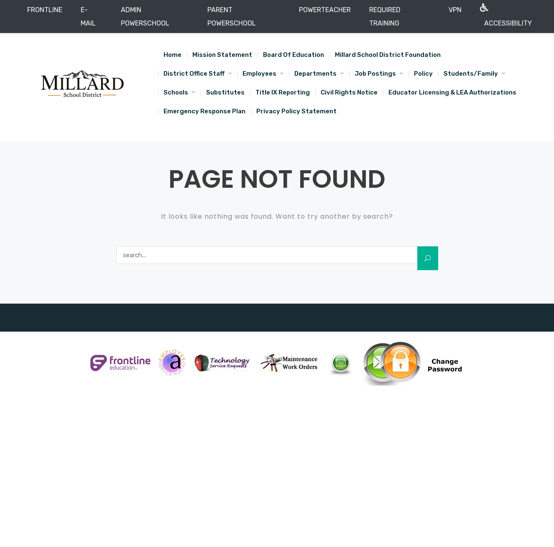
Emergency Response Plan (204, 111)
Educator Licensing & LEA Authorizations (452, 92)
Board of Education (293, 55)
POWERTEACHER (325, 10)
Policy (423, 73)
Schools (175, 92)
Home (172, 55)
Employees (259, 73)
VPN (455, 10)
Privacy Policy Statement (296, 111)
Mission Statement (222, 55)
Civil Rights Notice (349, 92)
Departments (315, 73)
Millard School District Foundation (388, 55)
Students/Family (471, 73)
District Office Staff (194, 73)
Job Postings (375, 73)
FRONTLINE (44, 10)
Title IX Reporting (282, 92)
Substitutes (225, 92)
